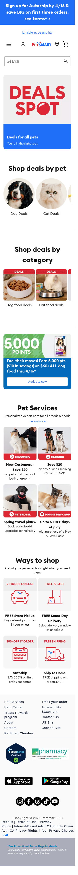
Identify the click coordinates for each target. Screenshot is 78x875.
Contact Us (50, 717)
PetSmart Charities (19, 733)
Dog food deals (19, 305)
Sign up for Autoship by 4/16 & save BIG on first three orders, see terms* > (37, 12)
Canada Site (51, 728)
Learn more (37, 421)
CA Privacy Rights (24, 830)
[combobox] (37, 60)
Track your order (54, 702)
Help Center (13, 707)
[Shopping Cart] (65, 44)
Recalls (7, 822)
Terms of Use (26, 822)
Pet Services (14, 702)
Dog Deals (19, 213)
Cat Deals (51, 213)
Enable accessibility (37, 32)
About (8, 722)
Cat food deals (51, 305)
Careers (10, 728)
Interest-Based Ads (29, 826)
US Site (48, 722)
